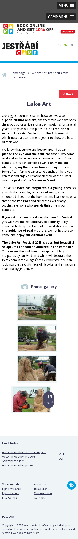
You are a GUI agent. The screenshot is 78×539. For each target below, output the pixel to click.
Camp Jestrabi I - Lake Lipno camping (20, 48)
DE (72, 45)
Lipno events (10, 493)
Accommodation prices (17, 465)
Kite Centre (9, 497)
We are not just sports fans (50, 73)
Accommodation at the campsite (24, 452)
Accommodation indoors (19, 456)
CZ (59, 45)
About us (40, 484)
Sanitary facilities (13, 461)
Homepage (17, 73)
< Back (68, 94)
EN (65, 45)
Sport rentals (10, 484)
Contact (39, 497)
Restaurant (41, 489)
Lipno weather (11, 489)
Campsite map (43, 493)
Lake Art (22, 77)
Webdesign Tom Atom (26, 533)
